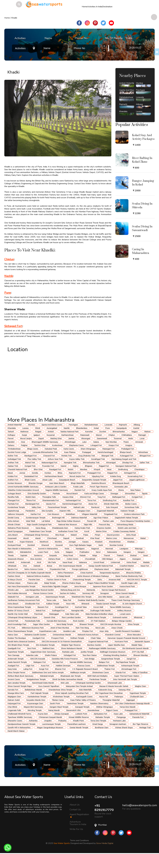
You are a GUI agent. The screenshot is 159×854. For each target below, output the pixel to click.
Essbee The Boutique (17, 638)
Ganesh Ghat (49, 617)
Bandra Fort (13, 569)
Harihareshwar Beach (53, 476)
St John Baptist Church (132, 604)
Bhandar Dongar (36, 483)
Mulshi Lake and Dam (127, 528)
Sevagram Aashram (117, 724)
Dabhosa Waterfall (79, 517)
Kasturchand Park (127, 586)
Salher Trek (144, 462)
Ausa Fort (45, 665)
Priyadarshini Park (57, 569)
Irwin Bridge (89, 659)
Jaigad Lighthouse (137, 480)
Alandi (38, 538)
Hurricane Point (121, 641)
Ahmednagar (70, 442)
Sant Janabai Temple (16, 683)
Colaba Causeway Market (124, 531)
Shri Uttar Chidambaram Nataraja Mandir (132, 703)
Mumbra (58, 542)
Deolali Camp (13, 517)
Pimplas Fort (87, 631)
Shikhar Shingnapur (104, 707)
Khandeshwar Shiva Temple (60, 690)
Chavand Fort (49, 456)
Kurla (57, 552)
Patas (85, 535)
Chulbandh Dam (137, 696)
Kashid (136, 428)
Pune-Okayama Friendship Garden (135, 521)
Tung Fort (101, 497)
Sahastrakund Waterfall (139, 714)
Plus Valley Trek (34, 459)
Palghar (24, 445)
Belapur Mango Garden (122, 621)
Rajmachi (123, 425)
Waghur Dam (140, 686)
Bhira (60, 473)
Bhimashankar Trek (91, 462)
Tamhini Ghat (39, 445)
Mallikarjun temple (78, 672)
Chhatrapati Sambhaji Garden (88, 683)
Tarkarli (11, 431)
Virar (25, 566)
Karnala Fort (13, 690)
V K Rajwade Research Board (85, 669)
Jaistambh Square (142, 641)
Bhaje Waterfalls (78, 483)
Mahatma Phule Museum (18, 528)
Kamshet (89, 431)
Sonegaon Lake (32, 597)
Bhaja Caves (32, 449)
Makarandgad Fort (49, 462)
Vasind (63, 466)
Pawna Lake (32, 583)
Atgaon (123, 559)
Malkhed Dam (48, 648)
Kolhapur (11, 435)
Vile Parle (52, 562)
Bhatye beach (125, 452)
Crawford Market (127, 566)
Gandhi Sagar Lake (129, 583)
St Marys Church (15, 579)
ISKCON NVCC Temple (137, 579)
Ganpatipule (121, 428)
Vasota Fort (51, 504)
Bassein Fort (43, 607)
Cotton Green (72, 559)
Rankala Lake (68, 652)
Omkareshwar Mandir (62, 634)
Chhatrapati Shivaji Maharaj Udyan (22, 617)
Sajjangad (130, 700)
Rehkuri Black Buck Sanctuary (20, 676)
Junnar (22, 473)
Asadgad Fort (13, 665)
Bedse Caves (131, 504)
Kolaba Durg (115, 476)
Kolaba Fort (13, 476)
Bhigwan (88, 466)
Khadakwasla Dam (60, 528)
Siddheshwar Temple (106, 665)
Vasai (109, 469)
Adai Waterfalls (85, 690)
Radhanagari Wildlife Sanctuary (102, 648)
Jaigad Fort (117, 480)
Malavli (74, 535)
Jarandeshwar (93, 710)
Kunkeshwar (57, 445)
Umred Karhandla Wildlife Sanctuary (23, 487)
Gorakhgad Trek (98, 459)
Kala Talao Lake (72, 614)
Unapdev (48, 721)
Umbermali (115, 562)
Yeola (66, 548)
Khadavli (98, 542)
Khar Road (95, 538)
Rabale (83, 555)
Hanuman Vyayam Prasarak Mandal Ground (126, 638)
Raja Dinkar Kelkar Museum (68, 521)
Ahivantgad (111, 462)
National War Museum (67, 524)
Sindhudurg (123, 469)
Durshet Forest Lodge (17, 452)
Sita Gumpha (47, 511)
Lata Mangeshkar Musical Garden (39, 590)
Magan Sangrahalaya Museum (50, 727)
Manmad (109, 548)
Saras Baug (40, 528)
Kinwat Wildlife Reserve (79, 717)
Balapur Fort (104, 662)
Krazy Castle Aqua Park (102, 490)
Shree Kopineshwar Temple (19, 607)
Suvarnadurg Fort (134, 476)
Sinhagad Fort (13, 326)
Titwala (11, 555)
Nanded (11, 442)
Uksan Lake (47, 480)
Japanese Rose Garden (103, 586)
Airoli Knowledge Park (17, 624)
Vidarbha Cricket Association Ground (23, 490)
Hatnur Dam (13, 634)
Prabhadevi (84, 552)
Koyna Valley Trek (76, 459)
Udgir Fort (30, 665)
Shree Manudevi (134, 634)
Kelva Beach (13, 604)
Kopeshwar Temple (16, 652)
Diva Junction (36, 559)
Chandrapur (139, 469)
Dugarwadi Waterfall (105, 511)
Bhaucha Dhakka (133, 573)
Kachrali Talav (81, 607)
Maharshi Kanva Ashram (88, 634)
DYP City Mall (138, 652)
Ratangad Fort (108, 449)
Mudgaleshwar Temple (36, 679)
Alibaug (137, 425)
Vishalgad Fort (70, 655)
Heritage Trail (145, 727)
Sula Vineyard (112, 507)
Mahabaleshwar (91, 425)
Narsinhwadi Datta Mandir (43, 683)
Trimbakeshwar (14, 449)
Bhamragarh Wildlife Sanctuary (45, 442)
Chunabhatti (90, 559)
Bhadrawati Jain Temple (71, 676)
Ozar (23, 442)
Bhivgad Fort (145, 456)
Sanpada (53, 555)
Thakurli (120, 555)
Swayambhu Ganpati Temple (94, 480)
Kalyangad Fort (14, 703)
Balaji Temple (50, 583)
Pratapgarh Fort (94, 473)
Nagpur (134, 431)
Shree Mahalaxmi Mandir (71, 648)
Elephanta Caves (76, 445)
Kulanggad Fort (126, 456)
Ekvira (121, 490)
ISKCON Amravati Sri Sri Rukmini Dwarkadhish (62, 641)
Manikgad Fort (30, 456)
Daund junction (113, 535)
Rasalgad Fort (55, 469)
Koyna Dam (43, 714)
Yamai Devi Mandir (128, 707)
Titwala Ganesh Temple (106, 604)
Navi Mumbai (111, 442)
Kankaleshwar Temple (37, 696)
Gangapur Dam (83, 511)
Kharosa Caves (83, 665)
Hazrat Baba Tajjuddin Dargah (55, 586)
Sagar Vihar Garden (41, 624)
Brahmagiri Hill (58, 517)
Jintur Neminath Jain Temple (125, 679)
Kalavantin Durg (105, 690)
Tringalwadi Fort (110, 514)
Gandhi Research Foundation (127, 631)
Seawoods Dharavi (16, 559)
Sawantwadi (102, 438)
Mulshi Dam (30, 497)
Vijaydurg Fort (98, 476)
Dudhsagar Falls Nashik (100, 610)
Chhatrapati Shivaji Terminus (36, 535)
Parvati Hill (91, 521)
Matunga (138, 548)
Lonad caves (125, 614)
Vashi (100, 545)
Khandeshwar (115, 542)
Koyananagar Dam (35, 703)
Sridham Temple (77, 638)
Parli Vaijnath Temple (39, 693)
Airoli (39, 562)
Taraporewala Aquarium (110, 573)
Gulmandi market (120, 617)
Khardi (10, 542)
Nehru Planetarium (66, 573)
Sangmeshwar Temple (110, 659)
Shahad (133, 555)
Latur (84, 442)
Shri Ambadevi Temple (45, 645)
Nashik (67, 428)
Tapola (144, 493)
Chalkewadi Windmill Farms (19, 714)
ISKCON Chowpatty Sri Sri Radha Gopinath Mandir (29, 573)
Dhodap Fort (127, 462)
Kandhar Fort (128, 500)
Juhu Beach (13, 535)
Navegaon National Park (126, 466)
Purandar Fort (48, 466)
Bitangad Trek (107, 456)
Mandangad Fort (32, 504)
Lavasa (25, 428)
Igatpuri (37, 435)
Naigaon (69, 552)
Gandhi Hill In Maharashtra (19, 727)
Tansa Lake (51, 600)
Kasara (85, 542)
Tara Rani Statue (89, 655)
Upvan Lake (124, 597)
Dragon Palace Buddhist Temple (101, 583)
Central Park (13, 621)
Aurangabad (52, 428)
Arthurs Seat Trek (55, 459)
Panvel (11, 438)
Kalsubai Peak (51, 449)
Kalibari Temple (52, 604)
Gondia (35, 473)
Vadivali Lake (78, 507)
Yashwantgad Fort (73, 500)
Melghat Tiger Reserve (71, 645)
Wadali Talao (136, 645)
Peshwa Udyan (14, 583)
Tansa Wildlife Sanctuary (120, 607)
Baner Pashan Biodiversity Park (129, 576)
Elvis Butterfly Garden (37, 493)
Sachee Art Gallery (68, 593)
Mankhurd (44, 542)
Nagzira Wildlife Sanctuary (56, 490)
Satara (96, 442)
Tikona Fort (31, 500)
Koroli (86, 531)
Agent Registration (79, 815)
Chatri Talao (96, 638)
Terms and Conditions (79, 840)
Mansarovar (129, 538)
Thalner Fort (109, 669)
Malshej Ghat (56, 438)
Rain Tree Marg (82, 628)
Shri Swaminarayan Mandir (70, 566)
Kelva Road (132, 562)
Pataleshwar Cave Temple (40, 531)
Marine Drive (101, 531)
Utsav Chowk (117, 628)
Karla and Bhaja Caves (94, 493)
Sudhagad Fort (58, 610)
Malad (143, 538)
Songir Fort (43, 669)
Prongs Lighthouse (80, 569)
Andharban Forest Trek (68, 531)
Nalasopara (112, 552)
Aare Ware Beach (56, 483)
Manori (99, 435)
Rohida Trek (66, 456)
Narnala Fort (57, 662)
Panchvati (38, 614)
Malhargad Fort (118, 497)
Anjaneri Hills (65, 511)
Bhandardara (81, 428)
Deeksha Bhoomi (98, 483)
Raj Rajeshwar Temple (125, 662)
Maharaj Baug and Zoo (70, 590)
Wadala (146, 562)
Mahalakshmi (25, 552)
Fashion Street (14, 576)
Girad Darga (97, 724)
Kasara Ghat (68, 497)
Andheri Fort (13, 480)
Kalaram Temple (127, 511)
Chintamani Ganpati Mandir (50, 717)
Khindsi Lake (13, 590)
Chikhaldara (127, 435)
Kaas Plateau (69, 452)
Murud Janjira (26, 438)
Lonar (142, 438)
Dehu (99, 579)
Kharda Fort (121, 672)
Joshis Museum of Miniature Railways (93, 576)
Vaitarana (83, 562)
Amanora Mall (115, 579)
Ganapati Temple (82, 707)
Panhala (56, 493)
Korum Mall (98, 607)
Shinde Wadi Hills (111, 504)
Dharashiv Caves (15, 721)
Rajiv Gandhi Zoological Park (39, 524)
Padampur (118, 696)
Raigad (38, 431)
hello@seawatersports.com (139, 805)
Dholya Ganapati (61, 714)
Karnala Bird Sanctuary (56, 621)
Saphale (23, 555)
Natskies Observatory (99, 703)
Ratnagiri (142, 435)
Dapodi (66, 538)
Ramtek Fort (80, 490)
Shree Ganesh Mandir (125, 593)
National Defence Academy (38, 576)
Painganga (121, 717)
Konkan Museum (15, 483)
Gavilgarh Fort (38, 638)
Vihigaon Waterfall (89, 514)
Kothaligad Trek (14, 459)
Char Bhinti (12, 707)
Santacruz (38, 555)
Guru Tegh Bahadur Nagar (80, 545)
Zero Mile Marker (105, 597)
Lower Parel (43, 552)
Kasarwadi (12, 538)
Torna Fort (91, 500)
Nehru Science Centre (33, 569)
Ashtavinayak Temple (130, 665)
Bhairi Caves (30, 480)
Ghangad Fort (13, 500)
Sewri (145, 555)
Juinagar (72, 542)
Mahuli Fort (40, 610)
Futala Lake (78, 487)
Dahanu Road (54, 559)
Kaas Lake (118, 714)
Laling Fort (27, 669)
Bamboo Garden (94, 645)
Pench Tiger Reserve (99, 487)
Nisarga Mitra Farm (16, 693)
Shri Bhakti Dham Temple (18, 645)
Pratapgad (86, 452)
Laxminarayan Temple (51, 724)
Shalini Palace (51, 655)
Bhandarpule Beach (120, 483)
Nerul (98, 552)
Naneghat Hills (77, 610)
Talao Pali (67, 600)
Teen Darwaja (13, 655)
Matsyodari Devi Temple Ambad (79, 686)
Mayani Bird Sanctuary (33, 707)
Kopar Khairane (26, 542)
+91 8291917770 (105, 807)
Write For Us (76, 829)
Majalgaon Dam (14, 696)
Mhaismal (138, 617)
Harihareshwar (67, 435)
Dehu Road (131, 535)
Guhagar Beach (14, 493)
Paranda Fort (138, 717)
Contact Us (75, 809)
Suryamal (51, 435)
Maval (10, 473)
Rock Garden (78, 621)
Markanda (91, 590)
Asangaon (136, 559)
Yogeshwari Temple (137, 693)
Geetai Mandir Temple (79, 727)
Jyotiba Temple (87, 652)
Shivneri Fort (85, 497)
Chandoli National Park (17, 469)
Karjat (24, 435)
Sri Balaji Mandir (63, 576)
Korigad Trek (30, 466)
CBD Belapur (107, 559)
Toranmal (118, 438)
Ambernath (25, 562)
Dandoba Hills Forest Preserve (65, 659)
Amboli (51, 431)
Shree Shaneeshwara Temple (20, 631)
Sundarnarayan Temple (35, 517)
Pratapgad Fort (131, 710)
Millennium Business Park (33, 628)
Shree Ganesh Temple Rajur (20, 686)
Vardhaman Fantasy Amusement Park (24, 600)
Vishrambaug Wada (125, 524)
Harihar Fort (36, 514)
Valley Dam (36, 507)
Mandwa (83, 469)
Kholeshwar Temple (61, 696)
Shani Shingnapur (88, 449)
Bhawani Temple (87, 624)
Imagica (128, 445)
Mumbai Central (116, 545)
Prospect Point (57, 638)
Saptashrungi (13, 511)
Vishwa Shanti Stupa (124, 727)
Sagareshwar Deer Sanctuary (43, 652)
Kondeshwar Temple (16, 507)
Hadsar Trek (13, 466)
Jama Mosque (80, 586)
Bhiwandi (85, 604)
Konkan (48, 473)
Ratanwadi (84, 435)
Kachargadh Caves (84, 696)
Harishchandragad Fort (72, 504)
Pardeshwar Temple (97, 679)
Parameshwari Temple (57, 507)
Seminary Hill (88, 593)
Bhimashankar (119, 431)
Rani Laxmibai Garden (71, 617)
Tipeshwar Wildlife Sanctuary (20, 717)
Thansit (107, 555)
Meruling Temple (35, 710)
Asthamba (33, 721)
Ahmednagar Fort (128, 669)
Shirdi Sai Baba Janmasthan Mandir (67, 679)
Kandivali (80, 538)
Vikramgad (85, 438)
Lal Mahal (46, 521)
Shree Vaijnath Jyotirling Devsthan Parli (71, 693)
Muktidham (70, 514)
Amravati (139, 442)
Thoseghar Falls (49, 497)
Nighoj (75, 466)
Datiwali (37, 566)
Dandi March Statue (16, 731)
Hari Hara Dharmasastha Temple (21, 586)
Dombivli (31, 545)
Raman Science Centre (43, 593)
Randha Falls (13, 497)
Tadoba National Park (69, 431)
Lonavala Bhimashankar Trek (45, 452)
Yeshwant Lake (119, 721)
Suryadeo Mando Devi (35, 700)
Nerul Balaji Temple (65, 624)
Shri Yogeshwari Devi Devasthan (109, 693)
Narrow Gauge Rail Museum (114, 590)
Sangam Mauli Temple (59, 707)
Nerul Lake (100, 628)
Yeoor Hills (70, 604)
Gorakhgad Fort (61, 607)
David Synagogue (15, 531)
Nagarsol (95, 548)
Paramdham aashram (76, 724)
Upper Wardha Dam (116, 645)
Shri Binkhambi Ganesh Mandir (135, 648)
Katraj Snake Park (82, 528)
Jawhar (71, 438)
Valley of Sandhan (140, 672)
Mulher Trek (13, 456)
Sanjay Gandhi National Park (101, 566)
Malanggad (54, 614)
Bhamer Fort (60, 669)
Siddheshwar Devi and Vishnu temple (48, 672)
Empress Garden (104, 528)
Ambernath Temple (16, 659)
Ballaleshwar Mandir (33, 690)
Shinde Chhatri (14, 524)
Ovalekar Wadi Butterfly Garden (91, 600)
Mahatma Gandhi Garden (35, 634)
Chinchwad (52, 538)
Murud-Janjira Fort (77, 476)
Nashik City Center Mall (18, 614)
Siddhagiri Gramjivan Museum (112, 652)
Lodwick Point (81, 714)
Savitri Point (55, 703)
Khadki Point (78, 721)
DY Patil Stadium (98, 621)
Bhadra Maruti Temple (96, 617)
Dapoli (41, 438)
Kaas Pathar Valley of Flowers (83, 700)
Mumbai (31, 425)
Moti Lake (65, 683)
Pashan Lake (108, 521)
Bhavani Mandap (141, 655)
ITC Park (11, 628)
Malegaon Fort (40, 662)
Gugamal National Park (98, 641)
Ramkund (95, 507)
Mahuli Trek (30, 462)
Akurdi (26, 538)
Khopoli (97, 469)
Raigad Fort (112, 473)
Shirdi (37, 428)
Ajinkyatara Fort (100, 714)
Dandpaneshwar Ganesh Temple (21, 724)
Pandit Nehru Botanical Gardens (21, 641)
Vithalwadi (12, 566)
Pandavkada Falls (32, 621)
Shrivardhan (130, 493)
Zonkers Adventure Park (134, 514)
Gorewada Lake (121, 487)
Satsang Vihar (124, 690)
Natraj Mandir (54, 710)
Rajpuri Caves (112, 710)
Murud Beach (72, 493)
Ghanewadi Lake (115, 683)
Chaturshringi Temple (82, 579)
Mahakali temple (47, 676)
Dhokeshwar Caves (100, 672)
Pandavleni (30, 511)
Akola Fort (92, 504)
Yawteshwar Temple (75, 703)
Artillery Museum (124, 610)
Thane (126, 442)
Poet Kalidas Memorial (17, 593)
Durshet (102, 431)
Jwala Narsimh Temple (17, 662)
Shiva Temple (133, 624)
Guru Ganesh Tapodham (48, 686)
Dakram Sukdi (14, 700)
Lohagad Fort (96, 445)
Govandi (59, 545)
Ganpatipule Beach (67, 480)
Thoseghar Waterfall (111, 700)
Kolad (96, 428)
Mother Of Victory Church (18, 610)
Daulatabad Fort (31, 476)
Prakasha (62, 721)
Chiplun (9, 259)
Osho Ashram (13, 521)
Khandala (12, 428)
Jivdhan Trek (13, 462)
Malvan (147, 431)
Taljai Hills (88, 524)
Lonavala (108, 425)
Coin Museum (53, 514)
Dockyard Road (14, 545)
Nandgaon (80, 548)
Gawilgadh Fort (14, 648)
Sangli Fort (131, 659)
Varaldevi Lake (69, 631)
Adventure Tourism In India (78, 823)
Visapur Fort (113, 445)
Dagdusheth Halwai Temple (126, 517)
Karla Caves (69, 449)
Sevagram (104, 593)
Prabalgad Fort (127, 449)
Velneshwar (143, 452)
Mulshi (70, 469)
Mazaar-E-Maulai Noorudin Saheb (113, 686)
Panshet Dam (34, 579)
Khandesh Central (112, 634)
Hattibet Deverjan (63, 665)
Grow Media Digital (104, 843)
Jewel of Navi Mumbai (59, 628)
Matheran (24, 431)
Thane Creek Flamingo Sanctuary (125, 600)
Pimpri (97, 535)
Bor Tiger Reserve (140, 724)
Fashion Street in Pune (56, 579)
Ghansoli (45, 545)
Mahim (10, 552)
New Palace (135, 490)
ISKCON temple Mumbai (110, 624)
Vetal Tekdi (30, 521)
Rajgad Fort (104, 466)
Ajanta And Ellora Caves (52, 425)
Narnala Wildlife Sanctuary (81, 662)
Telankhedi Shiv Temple (81, 597)
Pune (7, 293)
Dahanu (11, 445)
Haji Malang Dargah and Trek (123, 459)
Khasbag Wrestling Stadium (115, 655)
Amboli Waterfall (15, 425)
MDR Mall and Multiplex (97, 676)
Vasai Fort (144, 566)
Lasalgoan (124, 548)
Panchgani (73, 425)
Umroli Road (99, 562)
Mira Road (59, 535)
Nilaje (94, 555)
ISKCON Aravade (37, 659)
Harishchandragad (105, 452)
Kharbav (131, 542)
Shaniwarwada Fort (50, 500)
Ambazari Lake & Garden (56, 487)
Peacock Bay (104, 524)
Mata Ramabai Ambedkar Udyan (99, 614)
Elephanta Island (102, 569)
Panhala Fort (13, 504)
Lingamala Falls (14, 710)
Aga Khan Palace (100, 517)
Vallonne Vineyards (16, 514)
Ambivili (11, 562)
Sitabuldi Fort (13, 597)
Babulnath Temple (123, 569)
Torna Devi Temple (98, 721)
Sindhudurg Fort (109, 500)
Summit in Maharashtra (48, 548)
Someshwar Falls (131, 507)
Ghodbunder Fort (32, 604)
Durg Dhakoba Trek (86, 456)
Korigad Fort (137, 497)
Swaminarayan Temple (55, 597)
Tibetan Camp (58, 700)
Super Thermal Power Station (126, 676)
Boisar (49, 566)
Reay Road (68, 555)
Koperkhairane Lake (47, 631)
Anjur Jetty (104, 631)
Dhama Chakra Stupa (71, 583)
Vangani (141, 552)
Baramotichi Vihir (73, 710)
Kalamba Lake (32, 655)
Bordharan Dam (101, 727)
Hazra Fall (103, 696)
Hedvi (130, 438)
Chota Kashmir (86, 573)
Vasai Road (67, 562)
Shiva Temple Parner (16, 672)
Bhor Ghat (38, 469)
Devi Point (31, 648)
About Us (75, 804)
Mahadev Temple (102, 717)
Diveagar (114, 493)
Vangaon (127, 552)
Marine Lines (111, 538)
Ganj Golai (12, 669)
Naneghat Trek (70, 462)
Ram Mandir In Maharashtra (19, 548)
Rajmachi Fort (75, 473)
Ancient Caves (14, 679)
